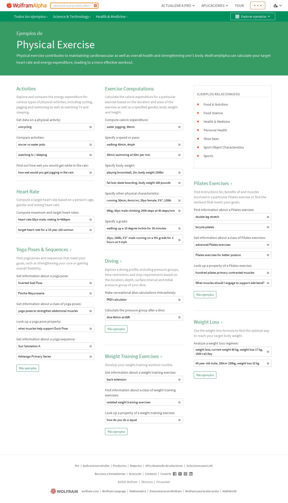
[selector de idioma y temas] (278, 5)
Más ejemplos (28, 368)
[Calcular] (95, 5)
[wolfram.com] (65, 491)
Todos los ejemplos (31, 16)
